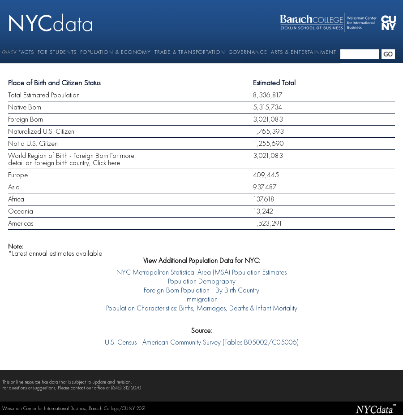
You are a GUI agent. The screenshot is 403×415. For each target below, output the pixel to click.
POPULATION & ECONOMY (115, 52)
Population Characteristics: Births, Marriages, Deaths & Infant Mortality (201, 309)
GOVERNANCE (248, 52)
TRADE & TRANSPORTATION (189, 52)
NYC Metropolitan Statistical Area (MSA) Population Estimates (201, 273)
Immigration (201, 300)
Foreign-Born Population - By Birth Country (201, 291)
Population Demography (202, 282)
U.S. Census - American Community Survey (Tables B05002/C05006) (202, 343)
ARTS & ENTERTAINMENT (303, 52)
